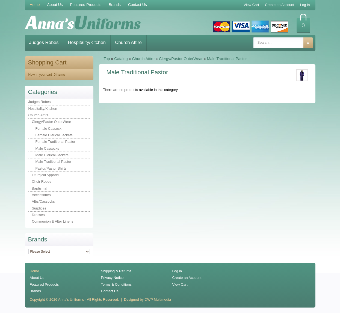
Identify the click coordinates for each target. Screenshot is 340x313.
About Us (55, 4)
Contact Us (137, 4)
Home (35, 4)
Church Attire (128, 42)
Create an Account (187, 278)
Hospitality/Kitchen (87, 42)
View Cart (180, 284)
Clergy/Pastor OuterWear (181, 59)
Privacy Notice (112, 278)
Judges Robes (44, 42)
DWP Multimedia (158, 299)
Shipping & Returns (116, 271)
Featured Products (85, 4)
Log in (177, 271)
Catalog (121, 59)
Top (107, 59)
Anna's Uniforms (71, 299)
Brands (115, 4)
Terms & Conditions (116, 284)
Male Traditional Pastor (227, 59)
